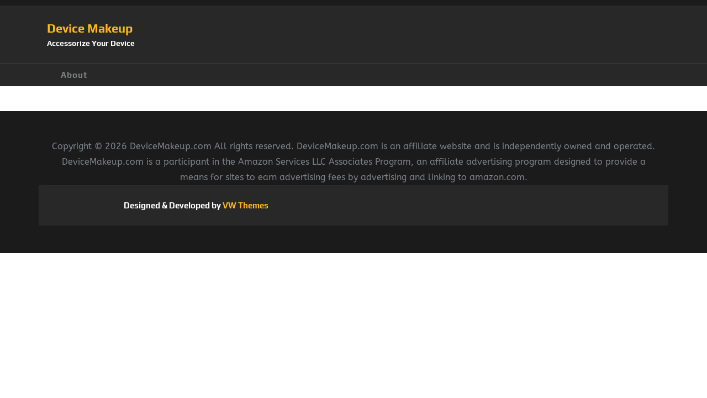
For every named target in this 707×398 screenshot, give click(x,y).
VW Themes (244, 205)
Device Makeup (90, 28)
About (74, 75)
